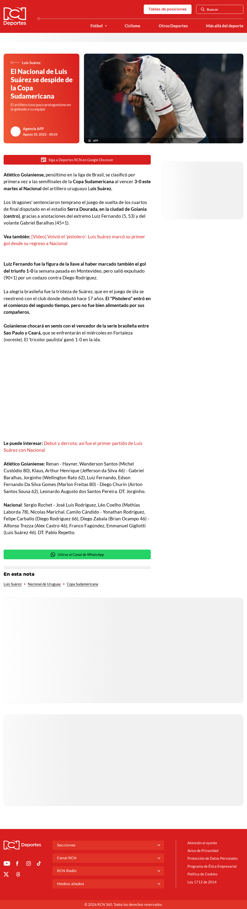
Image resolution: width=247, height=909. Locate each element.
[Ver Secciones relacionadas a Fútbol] (106, 26)
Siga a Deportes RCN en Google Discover (77, 159)
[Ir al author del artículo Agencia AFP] (16, 131)
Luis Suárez (13, 584)
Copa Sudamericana (82, 584)
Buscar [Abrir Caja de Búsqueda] (209, 9)
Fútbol (96, 25)
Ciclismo (132, 25)
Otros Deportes (173, 25)
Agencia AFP (33, 128)
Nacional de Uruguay (44, 584)
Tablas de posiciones (168, 9)
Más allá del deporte (224, 25)
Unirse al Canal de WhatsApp (77, 555)
